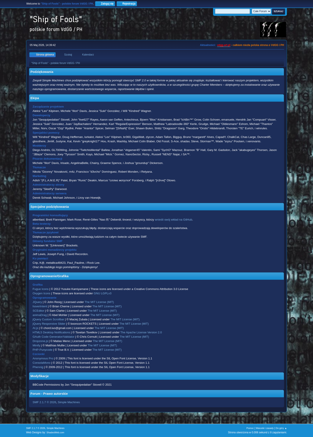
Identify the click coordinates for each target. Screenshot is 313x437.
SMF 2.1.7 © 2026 (44, 402)
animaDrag (40, 315)
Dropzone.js (40, 341)
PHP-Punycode (42, 349)
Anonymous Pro (43, 358)
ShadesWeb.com (55, 432)
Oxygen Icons (41, 293)
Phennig (38, 367)
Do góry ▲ (281, 428)
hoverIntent (40, 306)
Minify (36, 345)
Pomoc (250, 428)
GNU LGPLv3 (102, 293)
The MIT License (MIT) (99, 302)
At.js (35, 328)
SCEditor (38, 310)
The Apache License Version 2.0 (141, 332)
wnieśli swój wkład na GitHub (173, 219)
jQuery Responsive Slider (49, 323)
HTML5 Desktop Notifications (51, 332)
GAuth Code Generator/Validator (53, 336)
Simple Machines (69, 402)
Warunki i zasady (265, 428)
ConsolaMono (41, 362)
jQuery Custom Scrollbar (48, 319)
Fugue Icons (40, 289)
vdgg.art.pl (223, 45)
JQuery (37, 302)
